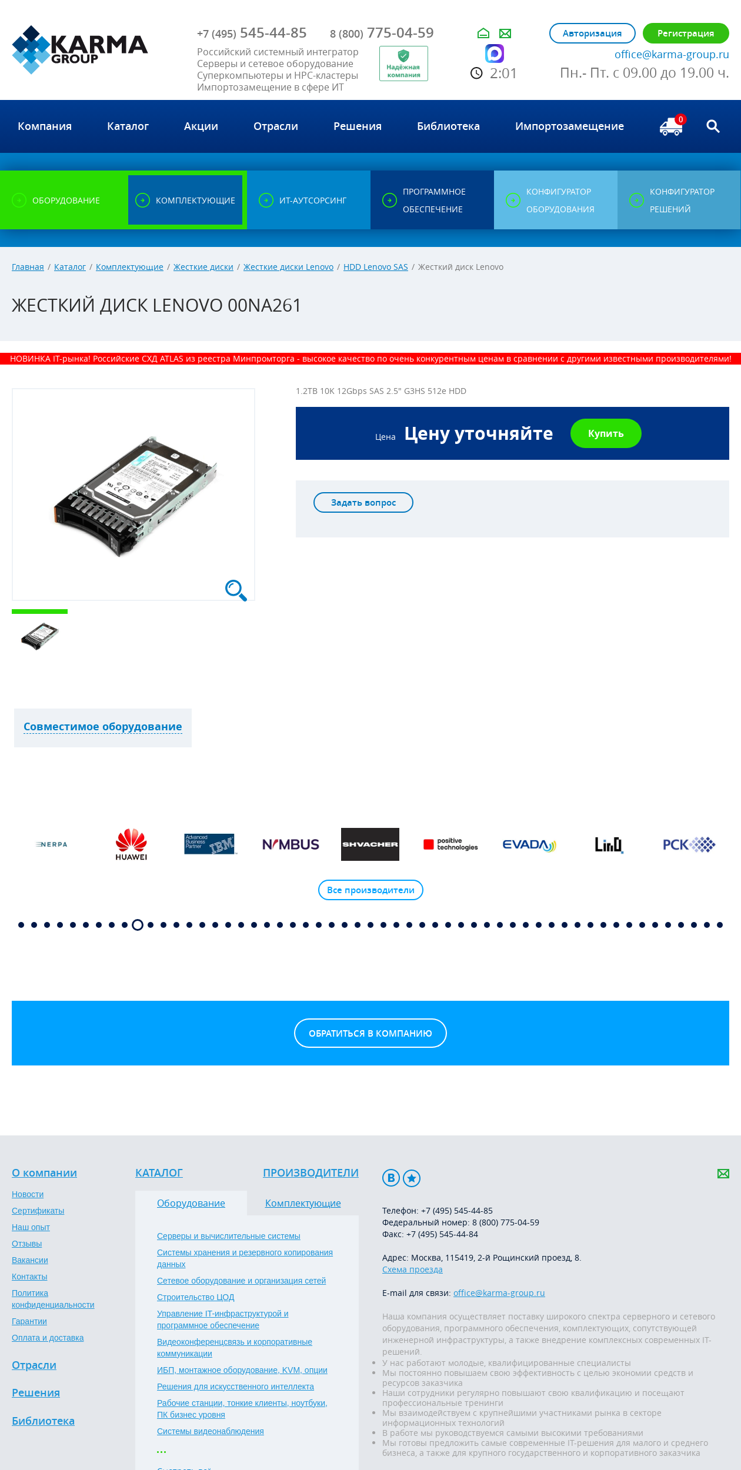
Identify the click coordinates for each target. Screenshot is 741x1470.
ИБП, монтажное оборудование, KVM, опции (242, 1370)
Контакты (29, 1276)
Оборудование (191, 1203)
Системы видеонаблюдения (210, 1431)
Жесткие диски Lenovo (288, 266)
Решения (36, 1393)
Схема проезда (412, 1269)
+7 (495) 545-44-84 (442, 1234)
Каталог (70, 266)
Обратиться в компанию (370, 1033)
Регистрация (686, 33)
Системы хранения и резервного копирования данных (245, 1258)
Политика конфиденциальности (53, 1298)
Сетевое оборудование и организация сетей (241, 1280)
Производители (311, 1173)
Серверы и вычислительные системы (229, 1236)
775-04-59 (382, 32)
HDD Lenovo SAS (375, 266)
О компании (44, 1173)
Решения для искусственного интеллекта (235, 1386)
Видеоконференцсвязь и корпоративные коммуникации (234, 1347)
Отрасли (34, 1365)
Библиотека (43, 1421)
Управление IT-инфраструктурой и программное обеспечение (223, 1319)
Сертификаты (38, 1210)
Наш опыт (31, 1227)
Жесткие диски (203, 266)
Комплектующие (129, 266)
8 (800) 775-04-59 (505, 1222)
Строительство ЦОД (195, 1297)
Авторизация (592, 33)
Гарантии (29, 1321)
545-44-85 (252, 32)
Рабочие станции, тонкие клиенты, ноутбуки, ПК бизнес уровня (242, 1408)
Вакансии (30, 1260)
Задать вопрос (363, 502)
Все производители (371, 890)
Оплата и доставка (48, 1337)
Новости (28, 1194)
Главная (28, 266)
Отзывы (27, 1243)
